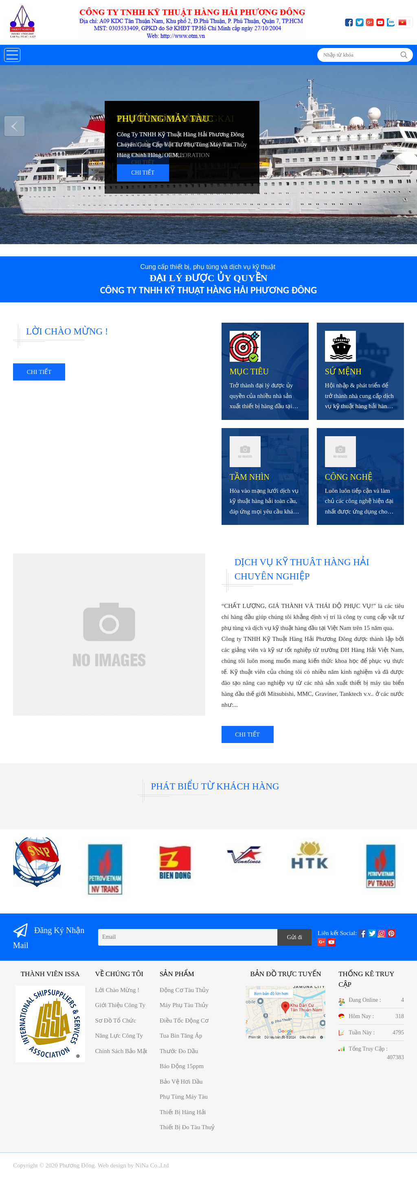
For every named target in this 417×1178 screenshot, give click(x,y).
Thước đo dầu (179, 1051)
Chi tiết (142, 173)
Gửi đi (294, 937)
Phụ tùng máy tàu (184, 1096)
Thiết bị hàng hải (183, 1112)
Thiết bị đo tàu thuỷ (187, 1127)
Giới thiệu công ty (120, 1005)
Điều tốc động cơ (184, 1020)
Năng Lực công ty (119, 1035)
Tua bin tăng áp (181, 1035)
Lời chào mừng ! (117, 990)
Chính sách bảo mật (121, 1051)
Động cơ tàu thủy (184, 990)
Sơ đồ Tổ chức (115, 1020)
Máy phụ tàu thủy (184, 1005)
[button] (12, 55)
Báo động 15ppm (182, 1066)
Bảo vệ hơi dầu (181, 1081)
